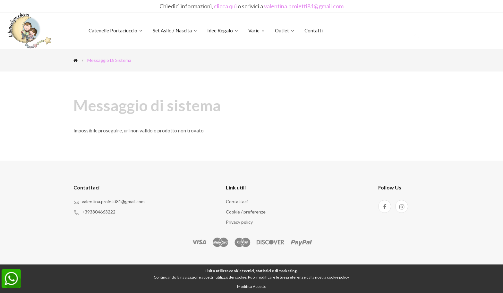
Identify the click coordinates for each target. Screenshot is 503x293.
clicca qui (225, 6)
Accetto (259, 286)
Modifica (244, 286)
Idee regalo (223, 30)
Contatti (313, 30)
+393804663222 (98, 211)
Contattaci (237, 201)
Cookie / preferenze (246, 211)
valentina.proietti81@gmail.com (304, 6)
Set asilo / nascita (175, 30)
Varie (256, 30)
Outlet (285, 30)
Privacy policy (239, 222)
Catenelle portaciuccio (116, 30)
